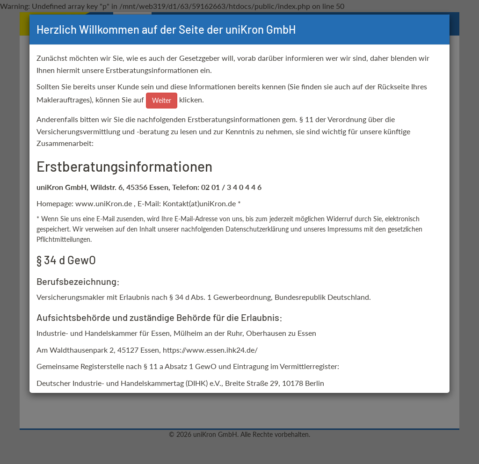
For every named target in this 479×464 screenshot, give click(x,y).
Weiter (161, 100)
